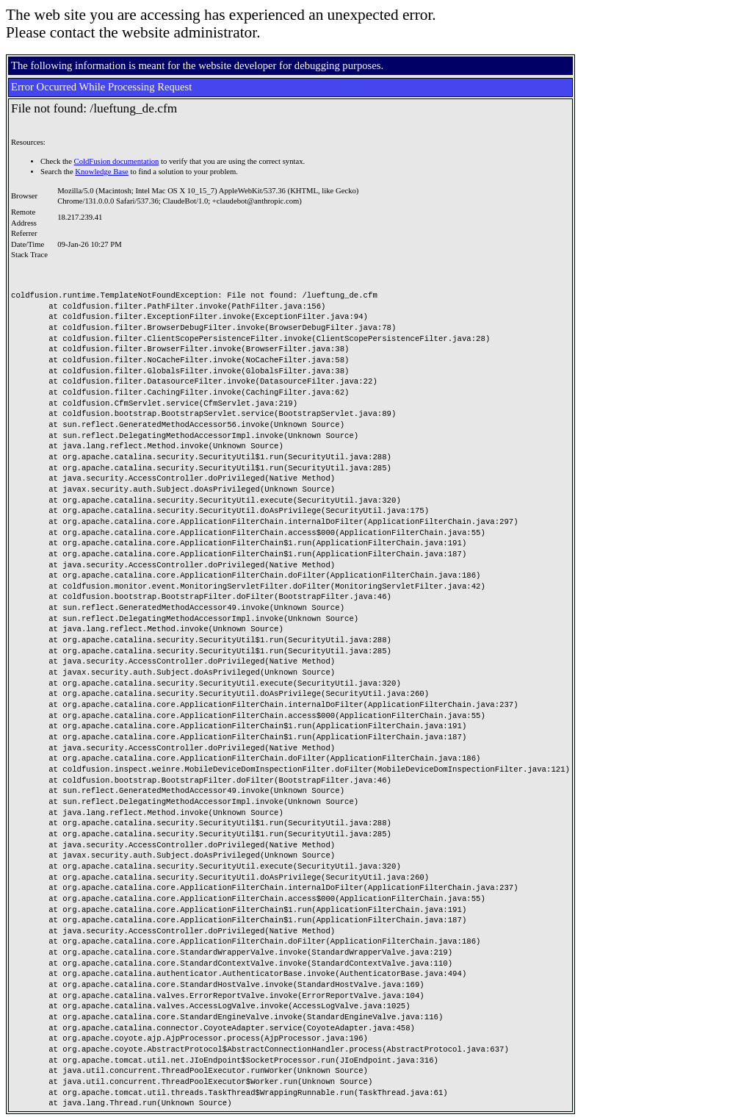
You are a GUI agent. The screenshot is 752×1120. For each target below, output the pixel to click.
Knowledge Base (102, 172)
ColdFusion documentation (116, 161)
